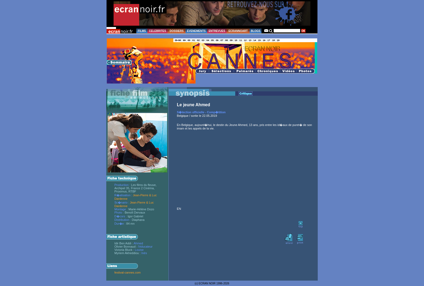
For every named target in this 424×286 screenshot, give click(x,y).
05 (212, 40)
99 (184, 40)
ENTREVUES (216, 30)
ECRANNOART (238, 30)
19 (278, 40)
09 (231, 40)
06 (217, 40)
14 (254, 40)
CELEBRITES (157, 30)
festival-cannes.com (127, 272)
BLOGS (255, 30)
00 (189, 40)
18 (273, 40)
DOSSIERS (177, 30)
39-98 (178, 40)
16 (264, 40)
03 (203, 40)
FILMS (142, 30)
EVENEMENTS (196, 30)
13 (250, 40)
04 (207, 40)
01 (193, 40)
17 (268, 40)
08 (226, 40)
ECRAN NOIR (207, 283)
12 (245, 40)
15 (259, 40)
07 (221, 40)
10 (235, 40)
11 (240, 40)
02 (198, 40)
